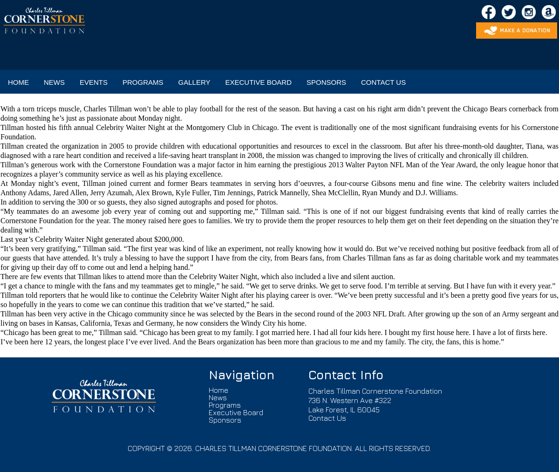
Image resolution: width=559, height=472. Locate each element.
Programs (225, 405)
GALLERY (194, 82)
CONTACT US (383, 82)
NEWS (54, 82)
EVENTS (94, 82)
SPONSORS (326, 82)
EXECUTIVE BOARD (258, 82)
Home (218, 390)
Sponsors (225, 420)
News (218, 397)
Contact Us (327, 418)
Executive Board (236, 412)
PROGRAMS (143, 82)
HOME (18, 82)
